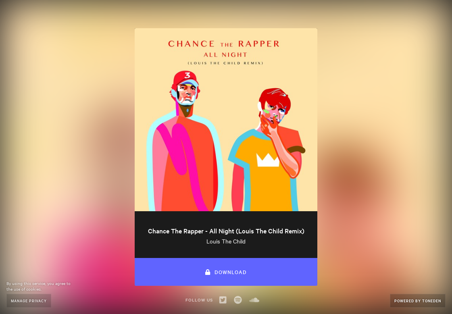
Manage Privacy (29, 300)
